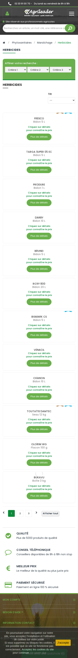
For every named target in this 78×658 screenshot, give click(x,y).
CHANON (39, 378)
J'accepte (63, 642)
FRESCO (39, 118)
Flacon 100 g (39, 447)
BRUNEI (39, 251)
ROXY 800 (39, 284)
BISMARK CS (39, 317)
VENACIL (39, 350)
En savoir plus (38, 652)
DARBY (39, 217)
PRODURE (39, 184)
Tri (50, 94)
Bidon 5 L (39, 122)
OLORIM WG (39, 444)
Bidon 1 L (39, 188)
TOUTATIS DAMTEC (39, 411)
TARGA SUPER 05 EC (39, 152)
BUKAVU (39, 477)
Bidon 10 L (39, 221)
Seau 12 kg (39, 414)
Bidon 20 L (39, 287)
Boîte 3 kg (39, 481)
